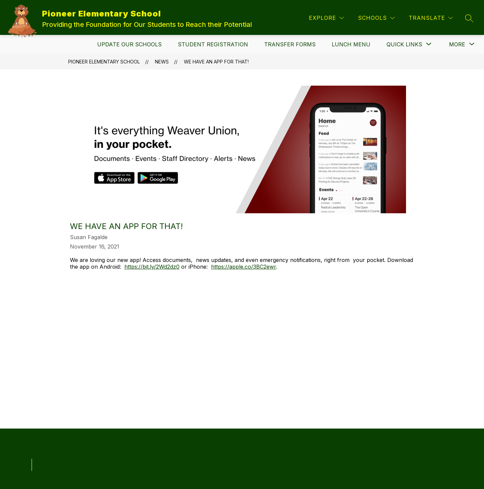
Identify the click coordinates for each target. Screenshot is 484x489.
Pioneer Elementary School (104, 61)
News (162, 61)
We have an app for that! (216, 61)
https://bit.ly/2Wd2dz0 (151, 266)
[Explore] (326, 18)
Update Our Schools (129, 44)
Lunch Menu (351, 44)
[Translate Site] (430, 18)
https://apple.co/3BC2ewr (243, 266)
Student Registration (213, 44)
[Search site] (469, 18)
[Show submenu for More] (457, 44)
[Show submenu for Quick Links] (404, 44)
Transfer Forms (290, 44)
